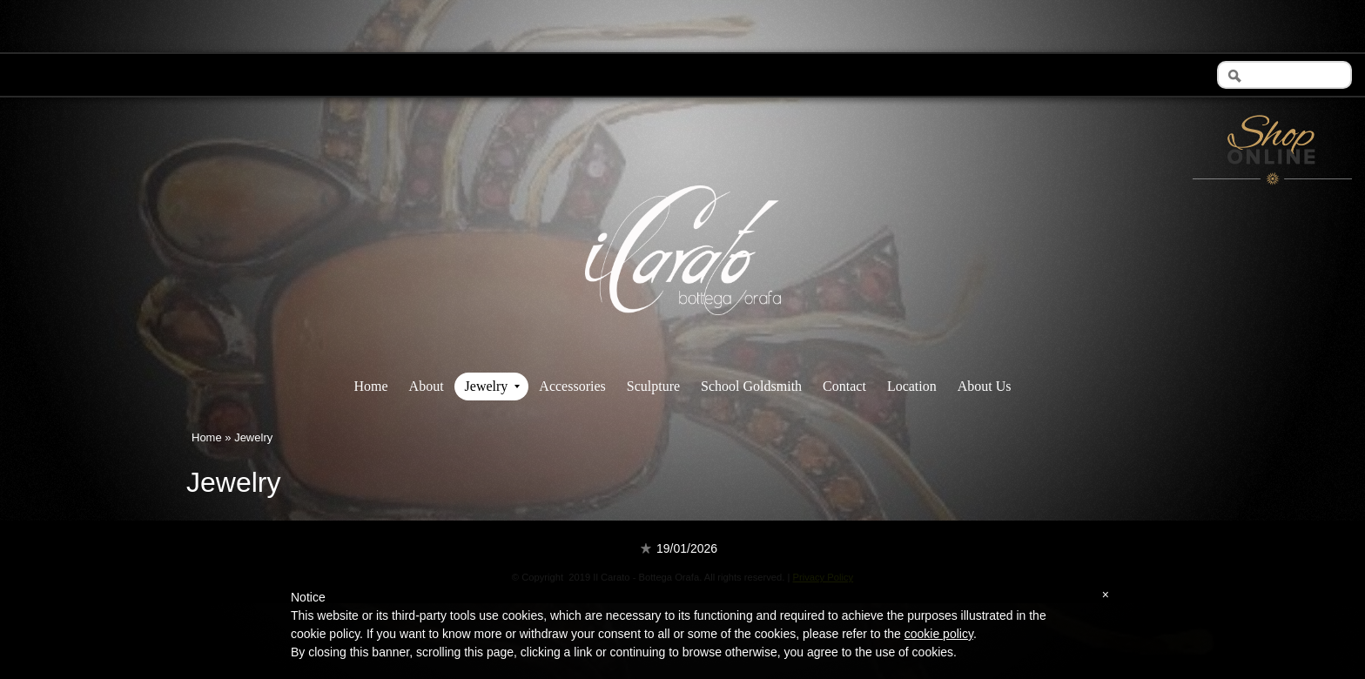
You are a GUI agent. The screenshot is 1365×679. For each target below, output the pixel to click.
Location (912, 386)
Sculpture (653, 386)
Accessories (572, 386)
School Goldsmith (751, 386)
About (426, 386)
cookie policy (938, 634)
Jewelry (493, 386)
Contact (844, 386)
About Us (985, 386)
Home (370, 386)
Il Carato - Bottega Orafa (682, 330)
